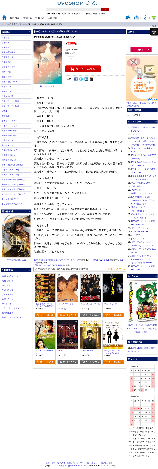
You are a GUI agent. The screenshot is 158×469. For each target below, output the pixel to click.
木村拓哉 (88, 13)
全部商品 (14, 17)
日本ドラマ (64, 260)
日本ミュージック (9, 131)
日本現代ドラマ (16, 24)
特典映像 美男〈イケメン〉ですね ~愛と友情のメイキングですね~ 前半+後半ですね (143, 141)
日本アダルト (7, 140)
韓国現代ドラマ (8, 67)
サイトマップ (7, 304)
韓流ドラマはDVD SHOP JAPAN (50, 265)
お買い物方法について (11, 276)
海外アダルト (7, 145)
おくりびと (136, 235)
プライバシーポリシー (11, 308)
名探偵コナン (78, 13)
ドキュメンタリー (9, 121)
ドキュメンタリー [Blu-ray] (13, 189)
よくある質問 (7, 294)
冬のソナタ (136, 190)
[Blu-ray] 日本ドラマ (10, 199)
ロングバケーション (139, 228)
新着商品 (27, 17)
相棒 (60, 13)
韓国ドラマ (67, 13)
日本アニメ (6, 87)
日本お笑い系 (7, 96)
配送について (7, 290)
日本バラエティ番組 (10, 101)
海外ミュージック (9, 135)
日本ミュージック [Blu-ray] (13, 179)
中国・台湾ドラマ (9, 82)
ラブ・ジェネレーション (141, 242)
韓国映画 (5, 47)
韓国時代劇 (6, 72)
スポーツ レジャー (9, 126)
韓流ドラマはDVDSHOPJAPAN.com (74, 466)
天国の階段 (136, 186)
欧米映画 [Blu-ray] (9, 155)
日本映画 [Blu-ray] (9, 150)
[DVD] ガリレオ (137, 238)
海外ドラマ (75, 260)
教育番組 (5, 116)
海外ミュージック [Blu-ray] (13, 184)
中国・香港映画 (8, 52)
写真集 (4, 111)
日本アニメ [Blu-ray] (10, 170)
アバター (135, 134)
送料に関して (7, 281)
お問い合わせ (7, 299)
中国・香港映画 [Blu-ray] (12, 165)
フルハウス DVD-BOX (140, 183)
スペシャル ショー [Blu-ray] (13, 194)
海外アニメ (6, 91)
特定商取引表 (7, 313)
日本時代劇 (6, 62)
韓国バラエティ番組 (10, 106)
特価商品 (40, 17)
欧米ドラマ (6, 77)
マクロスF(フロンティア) (142, 245)
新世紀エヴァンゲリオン (141, 193)
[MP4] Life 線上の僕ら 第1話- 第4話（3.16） (44, 24)
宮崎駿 (95, 13)
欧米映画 (5, 42)
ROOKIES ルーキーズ (140, 231)
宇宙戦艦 (102, 13)
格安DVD (105, 260)
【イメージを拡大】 (47, 86)
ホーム (4, 24)
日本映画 (5, 38)
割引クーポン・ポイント (12, 317)
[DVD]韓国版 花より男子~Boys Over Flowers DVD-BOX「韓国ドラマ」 (142, 200)
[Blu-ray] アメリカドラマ (12, 204)
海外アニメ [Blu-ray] (10, 175)
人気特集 (52, 17)
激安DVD (97, 260)
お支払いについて (9, 285)
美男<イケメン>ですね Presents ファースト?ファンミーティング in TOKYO (143, 259)
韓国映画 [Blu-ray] (9, 160)
